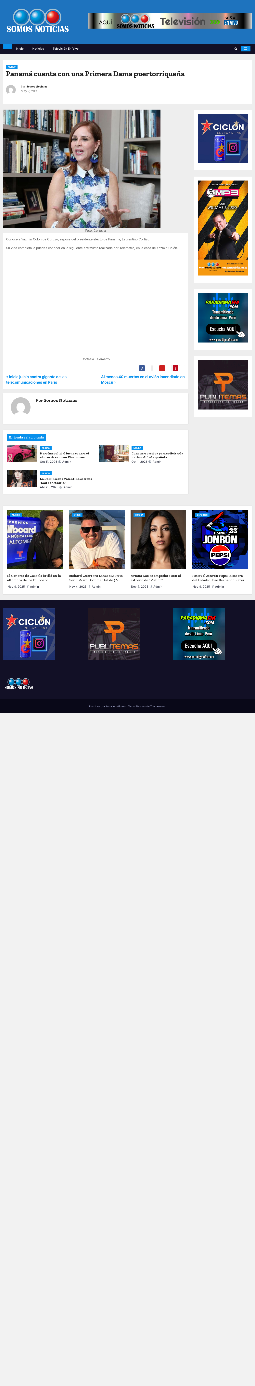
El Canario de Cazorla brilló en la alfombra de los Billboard (34, 577)
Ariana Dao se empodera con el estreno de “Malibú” (156, 577)
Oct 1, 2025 (139, 461)
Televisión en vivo (66, 48)
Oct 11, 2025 (48, 461)
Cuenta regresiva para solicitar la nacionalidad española (157, 455)
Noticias (38, 48)
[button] (236, 49)
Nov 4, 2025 (17, 586)
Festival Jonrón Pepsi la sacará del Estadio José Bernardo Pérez (218, 577)
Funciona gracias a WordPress (107, 706)
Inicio (20, 48)
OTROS (77, 515)
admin (64, 461)
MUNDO (12, 67)
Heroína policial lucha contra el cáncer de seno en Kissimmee (64, 455)
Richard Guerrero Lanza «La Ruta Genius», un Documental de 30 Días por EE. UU (96, 580)
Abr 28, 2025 (49, 487)
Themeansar (157, 706)
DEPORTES (202, 515)
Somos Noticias (36, 86)
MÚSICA (16, 515)
